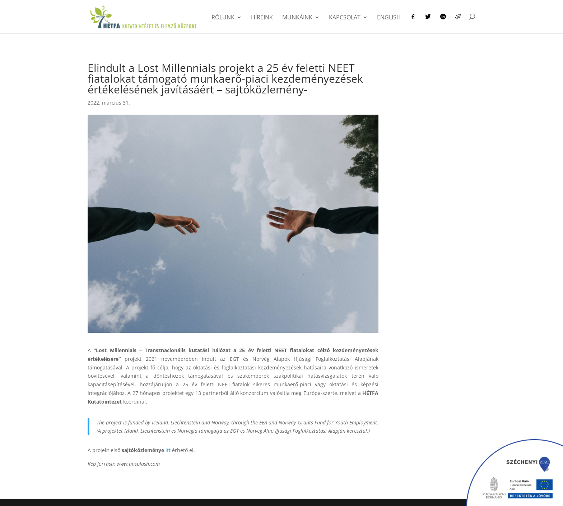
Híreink (262, 18)
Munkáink (297, 18)
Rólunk (222, 18)
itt (168, 450)
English (389, 18)
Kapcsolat (344, 18)
